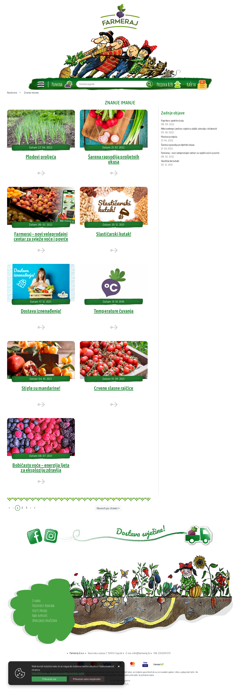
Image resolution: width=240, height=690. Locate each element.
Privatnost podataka (43, 607)
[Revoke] (86, 679)
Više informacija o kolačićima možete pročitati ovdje (58, 673)
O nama (36, 602)
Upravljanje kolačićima (44, 622)
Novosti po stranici (107, 510)
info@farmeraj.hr (141, 655)
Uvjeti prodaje (40, 612)
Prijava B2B (165, 84)
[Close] (49, 679)
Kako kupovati (40, 617)
